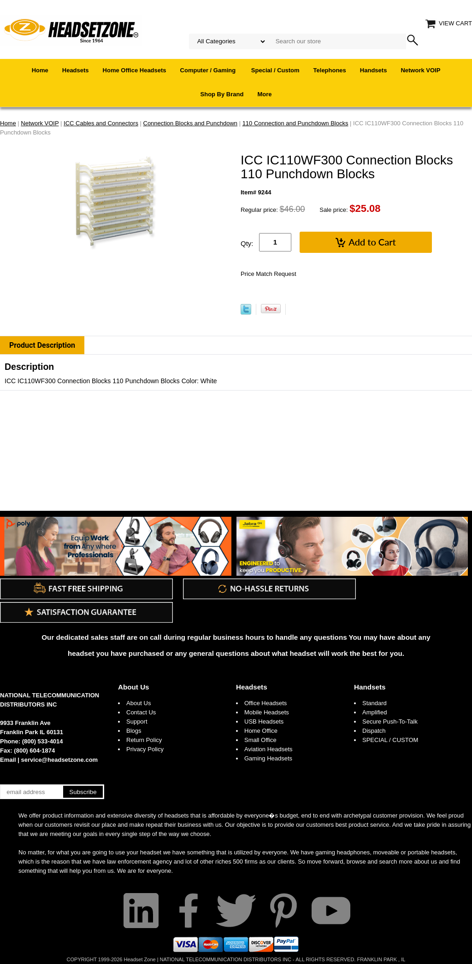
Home (40, 70)
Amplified (374, 712)
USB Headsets (263, 721)
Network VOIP (420, 70)
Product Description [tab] (42, 345)
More (264, 94)
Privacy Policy (145, 749)
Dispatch (374, 730)
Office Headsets (265, 703)
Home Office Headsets (134, 70)
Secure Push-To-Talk (390, 721)
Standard (374, 703)
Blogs (134, 730)
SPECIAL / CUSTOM (390, 739)
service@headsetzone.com (59, 759)
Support (137, 721)
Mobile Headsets (266, 712)
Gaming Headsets (268, 758)
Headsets (75, 70)
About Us (133, 687)
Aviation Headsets (268, 749)
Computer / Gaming (208, 70)
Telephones (329, 70)
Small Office (260, 739)
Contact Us (141, 712)
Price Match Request (268, 273)
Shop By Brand (222, 94)
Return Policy (144, 739)
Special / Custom (275, 70)
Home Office (260, 730)
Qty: (247, 243)
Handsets (373, 70)
